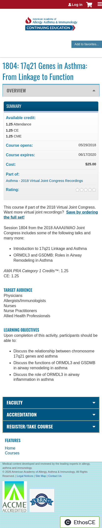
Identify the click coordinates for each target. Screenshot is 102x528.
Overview (16, 90)
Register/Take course (30, 426)
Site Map (40, 475)
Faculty (15, 402)
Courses (12, 453)
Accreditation (22, 414)
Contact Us (54, 475)
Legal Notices (25, 475)
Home (10, 448)
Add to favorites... (87, 44)
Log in (77, 4)
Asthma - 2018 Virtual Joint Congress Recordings (44, 181)
